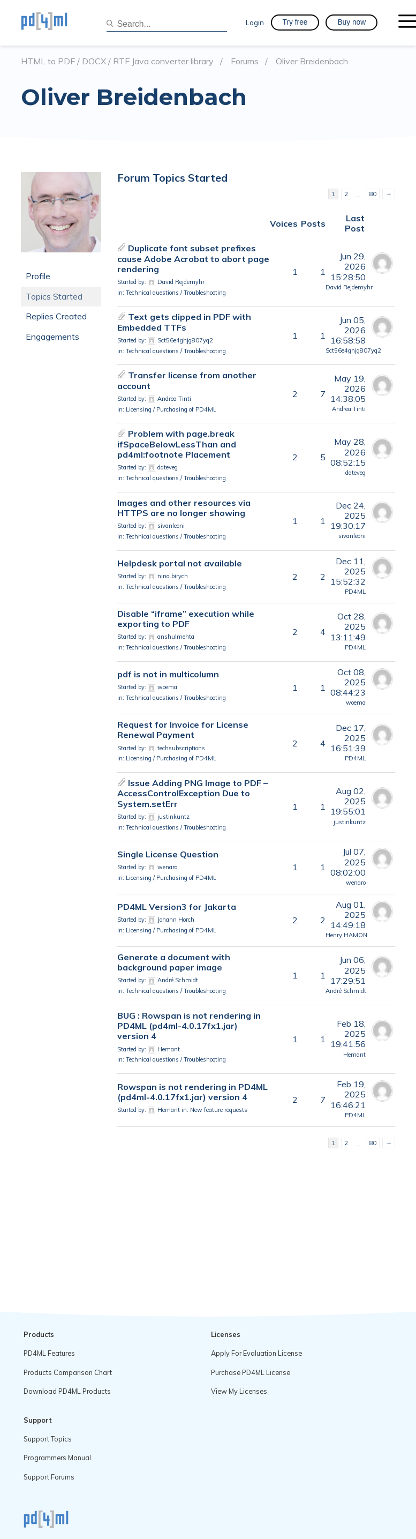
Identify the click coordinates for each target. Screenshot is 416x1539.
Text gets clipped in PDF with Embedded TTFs (184, 321)
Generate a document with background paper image (173, 962)
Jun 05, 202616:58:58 (348, 330)
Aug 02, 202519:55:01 (348, 801)
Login (255, 22)
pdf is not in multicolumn (168, 674)
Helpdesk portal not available (179, 563)
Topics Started (54, 296)
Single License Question (167, 854)
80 (372, 194)
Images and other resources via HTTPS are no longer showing (184, 507)
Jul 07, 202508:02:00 (348, 861)
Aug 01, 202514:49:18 (348, 914)
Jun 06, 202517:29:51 (348, 969)
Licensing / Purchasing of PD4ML (171, 409)
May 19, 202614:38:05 (348, 388)
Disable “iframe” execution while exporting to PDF (185, 618)
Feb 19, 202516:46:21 (348, 1094)
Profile (38, 276)
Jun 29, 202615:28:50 (348, 266)
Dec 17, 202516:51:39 (348, 737)
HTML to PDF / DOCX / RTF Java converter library (117, 61)
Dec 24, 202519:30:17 (348, 515)
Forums (245, 61)
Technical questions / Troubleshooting (176, 292)
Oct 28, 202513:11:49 (348, 626)
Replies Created (56, 316)
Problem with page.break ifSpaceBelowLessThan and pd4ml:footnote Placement (176, 443)
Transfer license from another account (186, 380)
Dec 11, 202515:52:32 (348, 571)
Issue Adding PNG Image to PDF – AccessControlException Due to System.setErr (192, 793)
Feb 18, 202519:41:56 (348, 1033)
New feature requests (218, 1110)
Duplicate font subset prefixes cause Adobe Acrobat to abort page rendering (193, 258)
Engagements (52, 336)
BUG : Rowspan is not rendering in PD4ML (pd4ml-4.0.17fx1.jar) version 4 (189, 1025)
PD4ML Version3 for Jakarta (176, 906)
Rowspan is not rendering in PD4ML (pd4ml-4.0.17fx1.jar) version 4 (192, 1091)
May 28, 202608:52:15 (348, 451)
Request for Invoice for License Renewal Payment (182, 729)
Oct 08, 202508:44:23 (348, 682)
